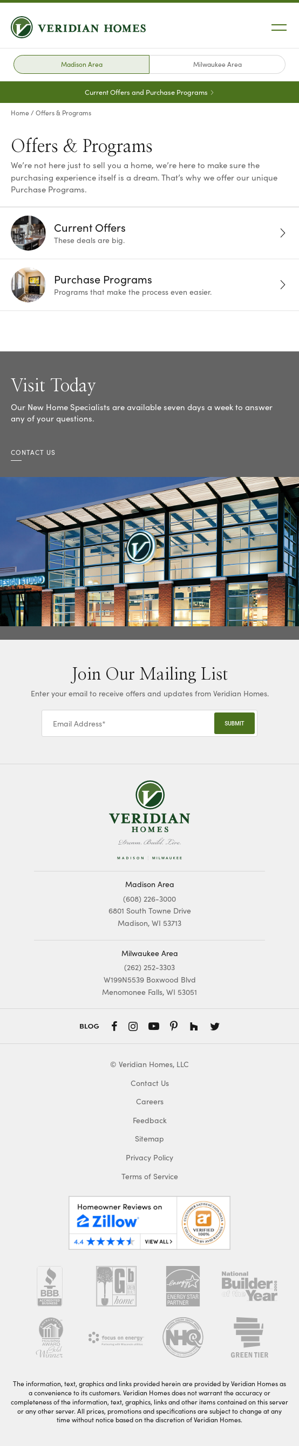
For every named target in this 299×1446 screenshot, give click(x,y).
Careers (150, 1101)
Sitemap (149, 1138)
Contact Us (150, 1083)
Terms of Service (149, 1176)
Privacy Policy (149, 1157)
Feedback (150, 1120)
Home (20, 112)
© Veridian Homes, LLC (149, 1064)
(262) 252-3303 (149, 967)
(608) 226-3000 (149, 899)
